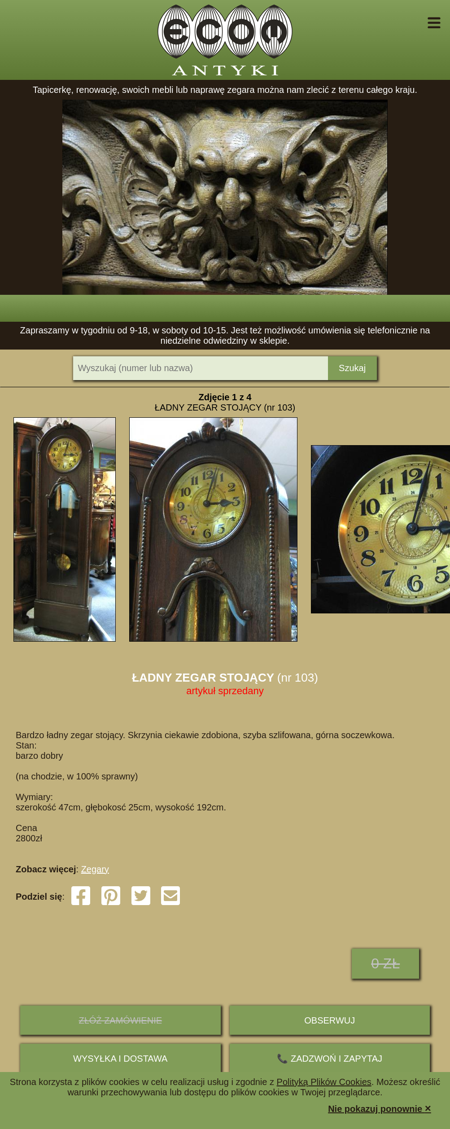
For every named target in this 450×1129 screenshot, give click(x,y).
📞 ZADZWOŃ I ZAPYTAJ (329, 1058)
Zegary (95, 869)
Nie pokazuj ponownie (379, 1108)
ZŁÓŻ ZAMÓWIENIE (120, 1020)
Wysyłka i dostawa (120, 1058)
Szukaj (352, 368)
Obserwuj (329, 1020)
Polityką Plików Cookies (324, 1082)
